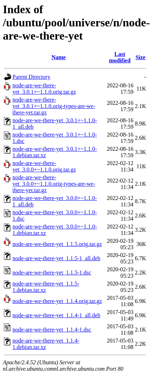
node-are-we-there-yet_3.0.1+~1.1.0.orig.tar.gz (44, 88)
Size (140, 57)
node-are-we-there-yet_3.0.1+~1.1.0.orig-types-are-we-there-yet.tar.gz (53, 106)
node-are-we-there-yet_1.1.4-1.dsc (51, 330)
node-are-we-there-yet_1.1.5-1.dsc (51, 272)
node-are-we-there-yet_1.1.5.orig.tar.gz (57, 244)
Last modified (119, 57)
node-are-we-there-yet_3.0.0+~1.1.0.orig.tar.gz (44, 166)
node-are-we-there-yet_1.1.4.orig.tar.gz (57, 301)
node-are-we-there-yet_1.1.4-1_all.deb (56, 315)
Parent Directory (31, 77)
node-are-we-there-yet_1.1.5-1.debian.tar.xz (45, 287)
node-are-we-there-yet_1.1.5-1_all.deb (56, 258)
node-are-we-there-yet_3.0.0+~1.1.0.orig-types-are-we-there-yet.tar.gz (53, 183)
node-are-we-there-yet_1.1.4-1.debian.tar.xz (45, 344)
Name (58, 57)
